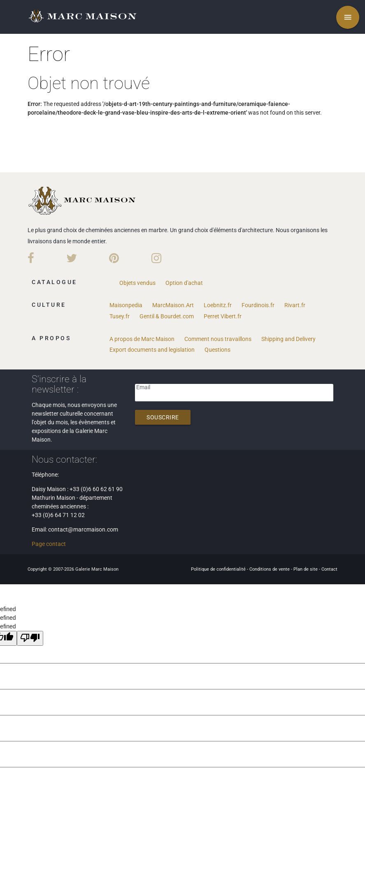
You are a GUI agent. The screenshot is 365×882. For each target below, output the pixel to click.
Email (143, 387)
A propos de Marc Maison (141, 339)
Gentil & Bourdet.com (166, 316)
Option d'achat (184, 283)
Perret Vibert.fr (223, 316)
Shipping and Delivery (288, 339)
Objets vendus (137, 283)
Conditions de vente (270, 569)
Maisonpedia (125, 305)
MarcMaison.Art (173, 305)
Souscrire (162, 417)
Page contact (49, 544)
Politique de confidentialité (219, 569)
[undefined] (30, 638)
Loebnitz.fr (218, 305)
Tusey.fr (119, 316)
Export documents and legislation (152, 349)
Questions (217, 349)
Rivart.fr (294, 305)
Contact (329, 569)
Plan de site (306, 569)
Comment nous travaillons (217, 339)
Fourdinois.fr (258, 305)
